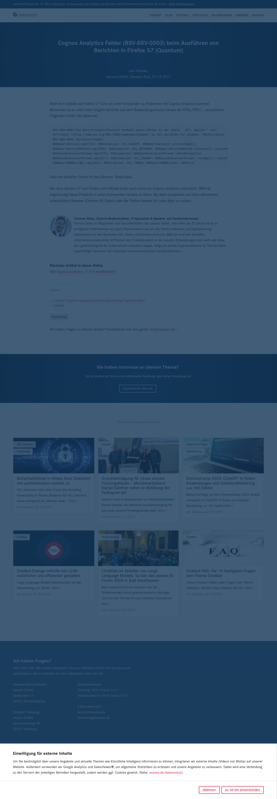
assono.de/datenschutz (166, 772)
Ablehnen (209, 790)
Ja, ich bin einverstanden (242, 790)
